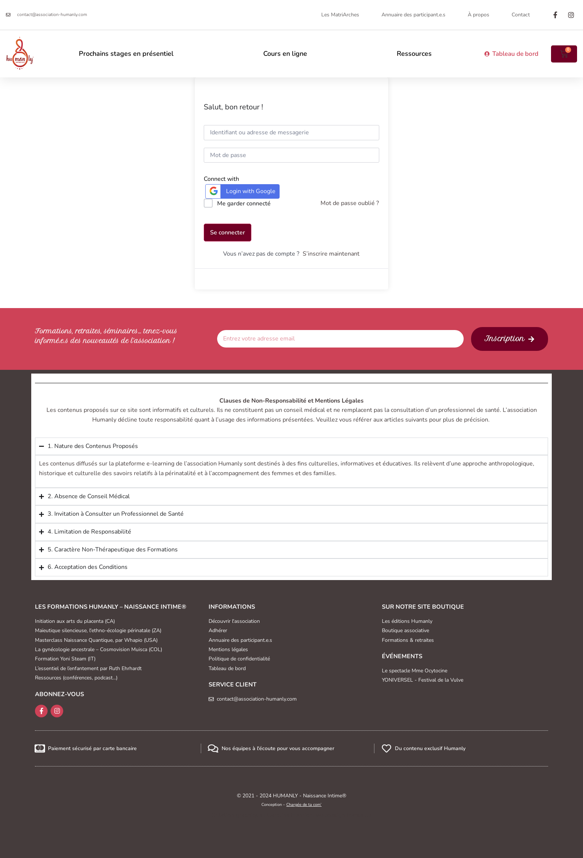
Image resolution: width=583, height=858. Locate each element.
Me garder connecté (244, 203)
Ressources (414, 53)
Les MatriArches (340, 14)
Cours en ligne (285, 53)
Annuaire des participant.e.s (413, 14)
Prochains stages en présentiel (126, 53)
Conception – (291, 804)
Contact (521, 14)
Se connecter (227, 232)
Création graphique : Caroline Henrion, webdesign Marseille (291, 815)
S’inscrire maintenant (331, 254)
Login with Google (241, 191)
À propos (478, 14)
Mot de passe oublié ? (350, 203)
